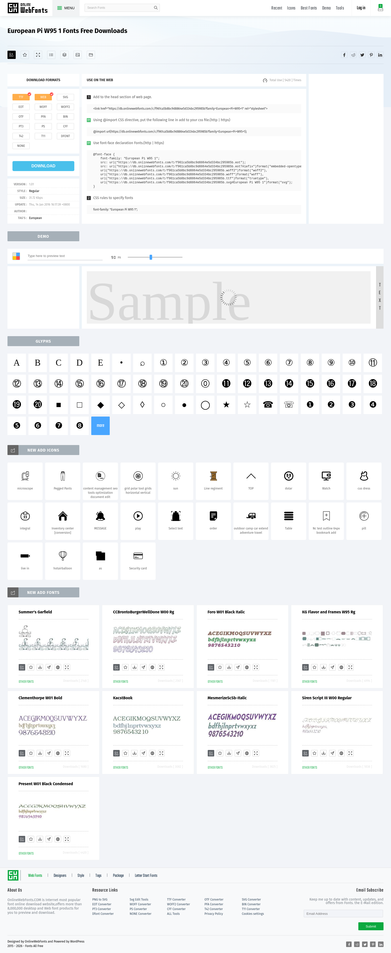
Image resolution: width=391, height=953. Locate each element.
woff (43, 107)
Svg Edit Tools (139, 899)
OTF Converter (213, 899)
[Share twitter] (362, 54)
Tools (340, 8)
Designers (60, 876)
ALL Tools (173, 914)
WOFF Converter (140, 904)
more (100, 425)
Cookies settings (253, 914)
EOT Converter (101, 904)
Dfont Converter (103, 914)
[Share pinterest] (371, 54)
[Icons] (78, 55)
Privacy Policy (213, 914)
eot (20, 107)
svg (65, 97)
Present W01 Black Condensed (46, 783)
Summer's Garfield (35, 612)
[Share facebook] (344, 54)
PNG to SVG (99, 899)
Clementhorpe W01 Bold (40, 698)
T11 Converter (251, 909)
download (43, 166)
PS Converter (138, 909)
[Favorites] (25, 55)
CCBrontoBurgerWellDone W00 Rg (143, 612)
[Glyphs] (51, 55)
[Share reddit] (353, 54)
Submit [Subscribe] (371, 926)
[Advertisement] (346, 149)
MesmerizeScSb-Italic (227, 698)
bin (65, 116)
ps (43, 126)
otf (21, 116)
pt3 (21, 126)
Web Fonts (35, 876)
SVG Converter (251, 899)
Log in (361, 8)
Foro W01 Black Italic (226, 612)
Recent (276, 8)
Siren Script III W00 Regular (327, 698)
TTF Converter (176, 899)
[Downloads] (40, 667)
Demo (326, 8)
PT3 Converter (101, 909)
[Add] (11, 55)
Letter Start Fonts (146, 876)
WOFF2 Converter (178, 904)
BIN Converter (251, 904)
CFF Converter (176, 909)
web (43, 97)
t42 (21, 136)
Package (118, 876)
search (156, 7)
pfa (43, 116)
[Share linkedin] (380, 54)
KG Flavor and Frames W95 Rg (328, 612)
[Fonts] (91, 55)
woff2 (65, 107)
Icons (291, 8)
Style (81, 876)
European (35, 218)
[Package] (64, 55)
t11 (43, 136)
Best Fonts (309, 8)
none (21, 146)
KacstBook (123, 698)
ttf (21, 97)
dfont (65, 136)
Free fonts (29, 8)
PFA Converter (213, 904)
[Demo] (38, 55)
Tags (98, 876)
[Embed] (58, 667)
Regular (34, 191)
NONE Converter (140, 914)
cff (65, 126)
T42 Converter (213, 909)
